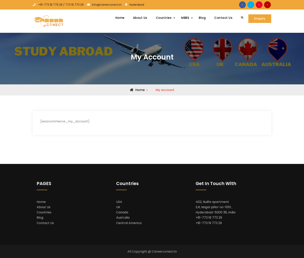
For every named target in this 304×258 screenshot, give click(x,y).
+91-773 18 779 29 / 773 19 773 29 (61, 5)
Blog (202, 18)
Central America (129, 223)
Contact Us (223, 18)
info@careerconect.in (107, 5)
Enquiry (259, 18)
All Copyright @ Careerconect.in (152, 251)
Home (119, 18)
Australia (123, 217)
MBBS (185, 18)
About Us (140, 18)
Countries (164, 18)
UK (118, 207)
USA (119, 202)
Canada (122, 212)
